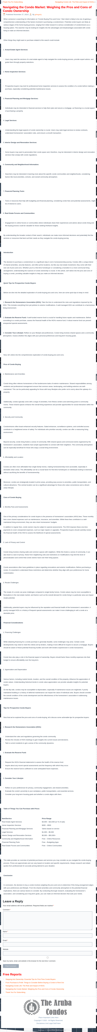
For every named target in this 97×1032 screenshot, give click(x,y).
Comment (6, 910)
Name (5, 932)
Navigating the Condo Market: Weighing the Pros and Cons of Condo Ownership (35, 989)
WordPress (41, 1030)
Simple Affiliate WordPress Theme (56, 1030)
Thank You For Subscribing (13, 2)
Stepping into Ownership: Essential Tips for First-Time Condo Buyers (30, 979)
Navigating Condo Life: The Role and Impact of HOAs (74, 2)
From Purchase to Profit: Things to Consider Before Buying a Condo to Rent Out (35, 983)
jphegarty (38, 14)
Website (5, 949)
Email (5, 940)
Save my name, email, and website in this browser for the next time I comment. (29, 961)
